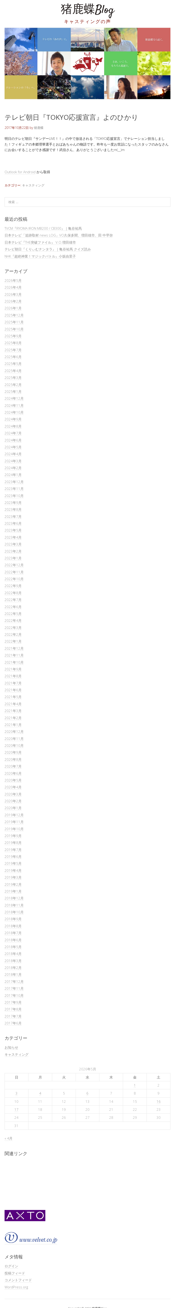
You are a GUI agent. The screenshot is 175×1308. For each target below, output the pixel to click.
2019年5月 (13, 863)
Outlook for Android (20, 172)
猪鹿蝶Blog (87, 10)
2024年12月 (14, 398)
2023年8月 (13, 509)
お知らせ (11, 1047)
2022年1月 (13, 641)
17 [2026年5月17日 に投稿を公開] (16, 1109)
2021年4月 (13, 704)
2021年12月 (14, 648)
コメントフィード (18, 1280)
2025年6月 (13, 356)
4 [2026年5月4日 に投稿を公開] (40, 1093)
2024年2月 (13, 467)
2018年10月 (14, 912)
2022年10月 (14, 579)
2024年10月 (14, 412)
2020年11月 (14, 738)
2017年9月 (13, 1002)
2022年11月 (14, 572)
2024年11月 (14, 405)
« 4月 (9, 1138)
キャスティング (33, 185)
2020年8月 (13, 759)
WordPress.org (16, 1287)
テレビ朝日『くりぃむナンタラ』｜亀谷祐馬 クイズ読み (48, 249)
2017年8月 (13, 1009)
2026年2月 (13, 301)
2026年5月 (13, 280)
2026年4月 (13, 287)
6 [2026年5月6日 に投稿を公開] (87, 1093)
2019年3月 (13, 877)
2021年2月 (13, 717)
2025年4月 (13, 370)
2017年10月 (14, 995)
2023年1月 (13, 558)
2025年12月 (14, 315)
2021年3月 (13, 710)
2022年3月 (13, 627)
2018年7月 (13, 932)
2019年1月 (13, 891)
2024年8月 (13, 426)
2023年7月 (13, 516)
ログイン (11, 1266)
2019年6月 (13, 856)
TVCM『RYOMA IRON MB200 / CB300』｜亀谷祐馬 (43, 228)
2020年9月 (13, 752)
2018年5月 (13, 946)
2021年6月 (13, 690)
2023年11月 (14, 488)
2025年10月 (14, 329)
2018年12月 (14, 898)
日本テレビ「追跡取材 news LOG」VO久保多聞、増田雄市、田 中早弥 (59, 235)
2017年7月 (13, 1016)
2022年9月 (13, 585)
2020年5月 (13, 780)
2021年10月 (14, 662)
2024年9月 (13, 419)
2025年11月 (14, 322)
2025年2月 (13, 384)
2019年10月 (14, 829)
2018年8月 (13, 926)
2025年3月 (13, 377)
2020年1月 (13, 808)
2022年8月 (13, 592)
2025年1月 (13, 391)
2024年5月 (13, 447)
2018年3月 (13, 960)
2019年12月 (14, 815)
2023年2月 (13, 551)
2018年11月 (14, 905)
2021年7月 (13, 683)
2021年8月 (13, 676)
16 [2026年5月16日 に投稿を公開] (159, 1101)
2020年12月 (14, 731)
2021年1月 (13, 724)
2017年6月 (13, 1023)
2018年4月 (13, 953)
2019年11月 (14, 821)
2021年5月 (13, 696)
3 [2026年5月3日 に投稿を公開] (16, 1093)
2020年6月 (13, 773)
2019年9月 (13, 835)
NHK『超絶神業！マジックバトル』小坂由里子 (40, 256)
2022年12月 (14, 565)
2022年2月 (13, 634)
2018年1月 (13, 974)
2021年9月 (13, 669)
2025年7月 (13, 350)
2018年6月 (13, 940)
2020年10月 (14, 745)
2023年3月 (13, 544)
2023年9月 (13, 502)
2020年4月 (13, 787)
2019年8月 (13, 842)
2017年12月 (14, 981)
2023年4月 (13, 537)
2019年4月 (13, 870)
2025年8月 (13, 342)
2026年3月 (13, 294)
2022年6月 (13, 606)
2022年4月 (13, 620)
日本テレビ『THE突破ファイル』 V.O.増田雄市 (40, 242)
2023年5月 (13, 530)
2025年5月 (13, 363)
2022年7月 (13, 599)
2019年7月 (13, 849)
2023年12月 (14, 481)
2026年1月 (13, 308)
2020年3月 (13, 794)
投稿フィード (15, 1273)
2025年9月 (13, 336)
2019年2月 (13, 884)
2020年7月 (13, 766)
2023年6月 (13, 523)
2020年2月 (13, 801)
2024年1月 (13, 474)
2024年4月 (13, 454)
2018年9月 (13, 919)
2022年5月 (13, 613)
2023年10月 (14, 495)
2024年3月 (13, 461)
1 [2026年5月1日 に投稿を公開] (135, 1085)
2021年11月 (14, 655)
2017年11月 (14, 988)
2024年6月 (13, 440)
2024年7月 (13, 433)
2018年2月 (13, 967)
